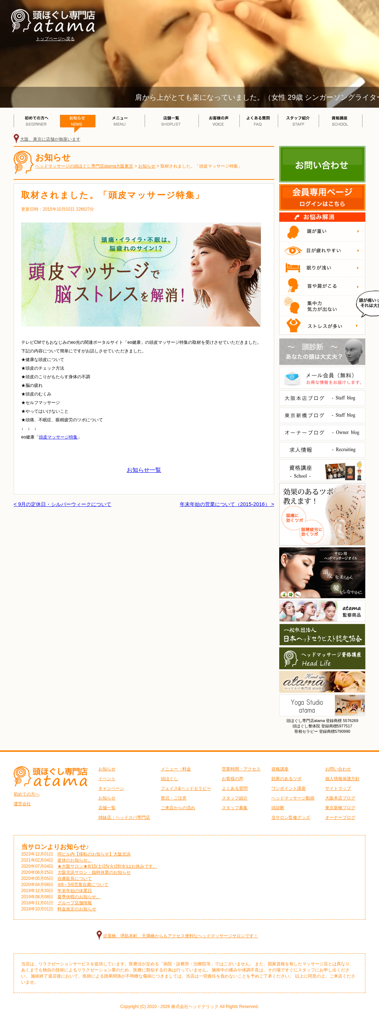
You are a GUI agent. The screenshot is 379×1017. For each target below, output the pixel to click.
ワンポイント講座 (288, 788)
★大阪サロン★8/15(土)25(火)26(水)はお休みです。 (107, 866)
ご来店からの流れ (178, 807)
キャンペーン (111, 788)
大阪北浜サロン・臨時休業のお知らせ (94, 872)
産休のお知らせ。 (74, 860)
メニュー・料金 (176, 769)
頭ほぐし (169, 778)
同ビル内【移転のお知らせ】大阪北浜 (94, 854)
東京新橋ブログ (340, 807)
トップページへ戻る (55, 38)
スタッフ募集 (235, 807)
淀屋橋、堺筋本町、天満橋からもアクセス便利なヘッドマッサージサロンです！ (180, 935)
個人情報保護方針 (342, 778)
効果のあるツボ (286, 778)
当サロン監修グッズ (290, 817)
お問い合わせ (338, 769)
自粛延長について (74, 878)
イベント (107, 778)
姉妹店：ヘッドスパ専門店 (124, 817)
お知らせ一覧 (144, 470)
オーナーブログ (340, 817)
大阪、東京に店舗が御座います (50, 139)
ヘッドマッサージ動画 (292, 798)
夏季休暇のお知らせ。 (78, 896)
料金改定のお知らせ (76, 908)
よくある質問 (235, 788)
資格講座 (280, 769)
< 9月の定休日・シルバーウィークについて (62, 504)
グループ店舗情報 (74, 902)
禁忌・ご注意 (174, 798)
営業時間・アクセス (241, 769)
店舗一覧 (107, 807)
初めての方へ (26, 794)
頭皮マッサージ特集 (58, 437)
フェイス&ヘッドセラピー (186, 788)
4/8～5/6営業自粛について (82, 884)
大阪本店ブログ (340, 798)
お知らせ (107, 769)
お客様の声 (232, 778)
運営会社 (22, 803)
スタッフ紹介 (235, 798)
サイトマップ (338, 788)
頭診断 (277, 807)
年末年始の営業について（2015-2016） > (227, 504)
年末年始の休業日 (74, 890)
